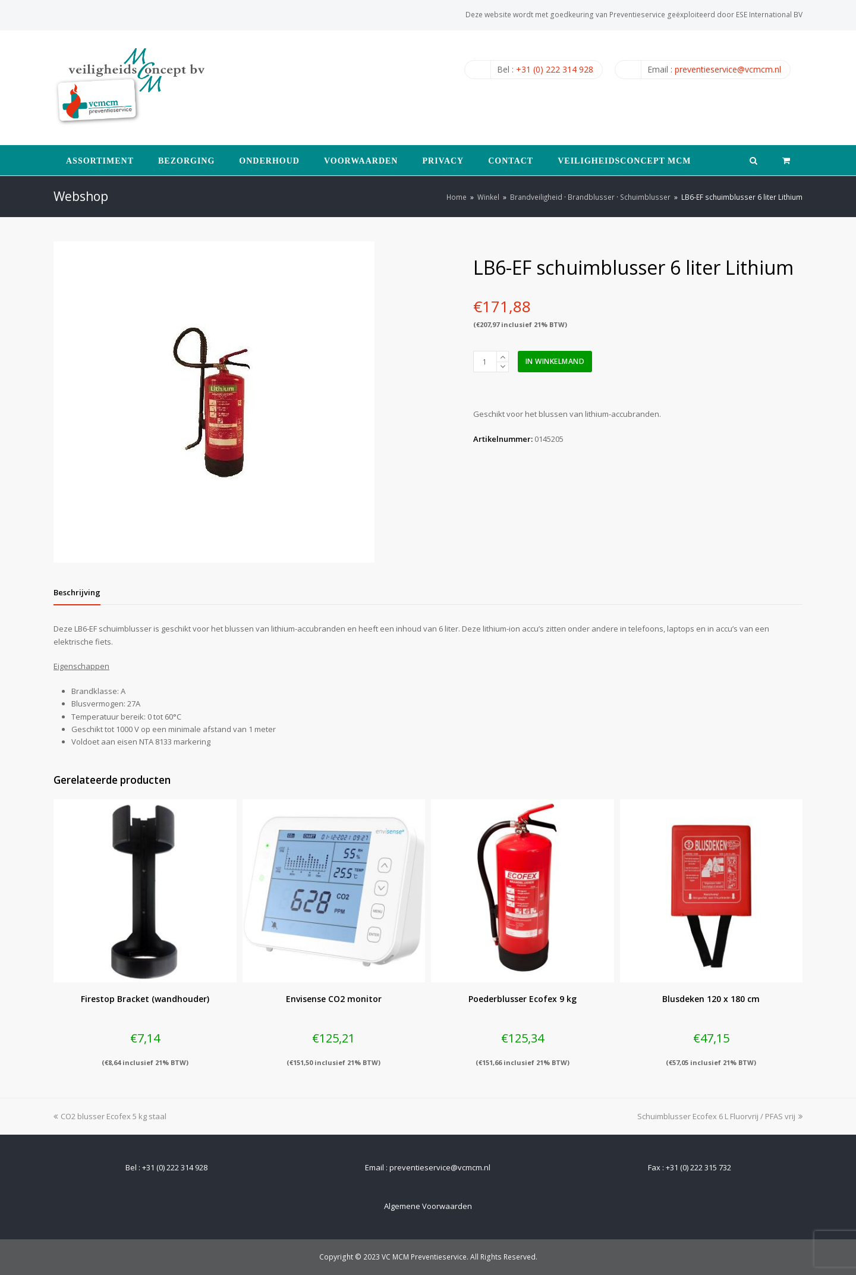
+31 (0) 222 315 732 (698, 1167)
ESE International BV (769, 15)
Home (456, 197)
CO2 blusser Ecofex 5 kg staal (110, 1116)
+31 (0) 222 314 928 (554, 69)
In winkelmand (555, 361)
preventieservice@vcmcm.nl (728, 69)
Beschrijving (77, 592)
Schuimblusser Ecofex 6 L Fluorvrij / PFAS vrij (719, 1116)
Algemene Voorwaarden (428, 1206)
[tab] (77, 592)
